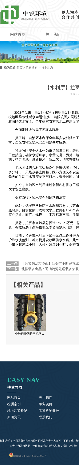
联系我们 (45, 417)
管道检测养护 (49, 410)
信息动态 (31, 67)
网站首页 (17, 34)
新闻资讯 (14, 417)
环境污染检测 (17, 410)
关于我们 (53, 34)
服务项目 (45, 404)
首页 (20, 67)
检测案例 (14, 404)
